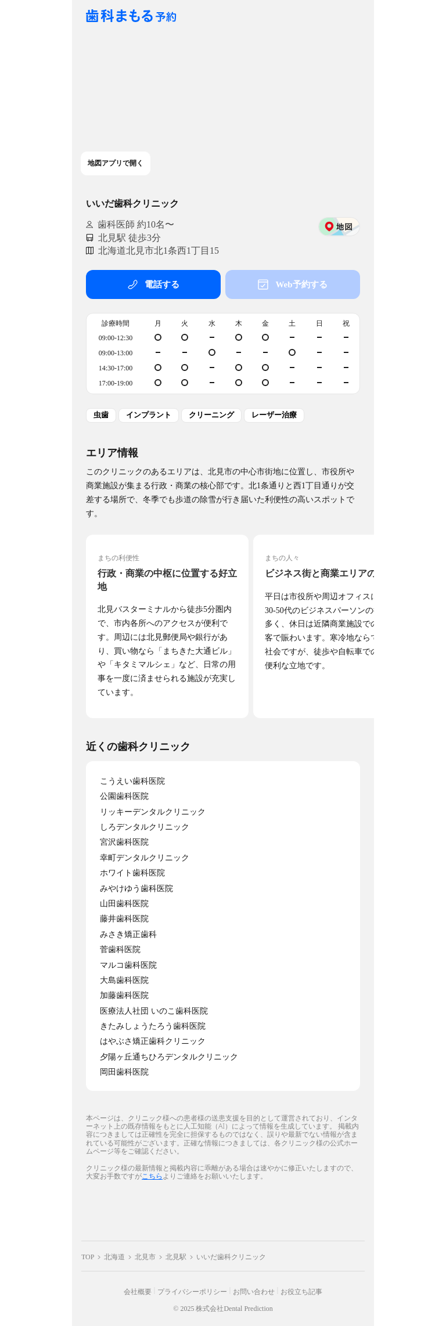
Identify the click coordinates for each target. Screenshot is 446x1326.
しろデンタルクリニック (144, 827)
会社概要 (138, 1292)
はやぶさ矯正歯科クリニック (153, 1041)
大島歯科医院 (124, 980)
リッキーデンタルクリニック (153, 812)
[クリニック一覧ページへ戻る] (131, 16)
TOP (87, 1257)
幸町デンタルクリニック (144, 857)
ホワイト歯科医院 (132, 873)
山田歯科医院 (124, 903)
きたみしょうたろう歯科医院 (153, 1026)
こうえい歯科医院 (132, 781)
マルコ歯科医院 (128, 965)
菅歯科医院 (120, 949)
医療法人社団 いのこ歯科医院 (154, 1011)
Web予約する (292, 284)
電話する (153, 284)
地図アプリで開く (115, 163)
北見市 (145, 1257)
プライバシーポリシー (192, 1292)
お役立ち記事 (301, 1292)
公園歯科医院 (124, 796)
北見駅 (176, 1257)
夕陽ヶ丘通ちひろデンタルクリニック (169, 1057)
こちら (152, 1176)
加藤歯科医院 (124, 995)
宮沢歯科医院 (124, 842)
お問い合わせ (254, 1292)
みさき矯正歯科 (128, 934)
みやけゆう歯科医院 (136, 888)
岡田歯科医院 (124, 1072)
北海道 (114, 1257)
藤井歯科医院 (124, 918)
